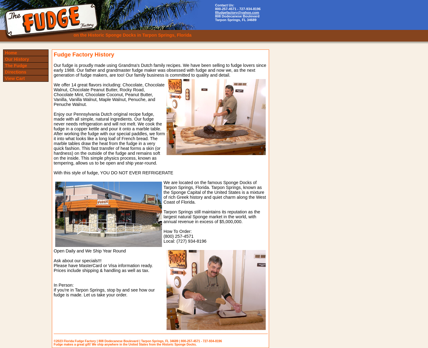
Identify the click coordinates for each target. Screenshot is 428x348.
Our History (17, 59)
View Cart (15, 78)
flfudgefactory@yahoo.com (237, 12)
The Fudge (16, 65)
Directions (15, 72)
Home (11, 52)
